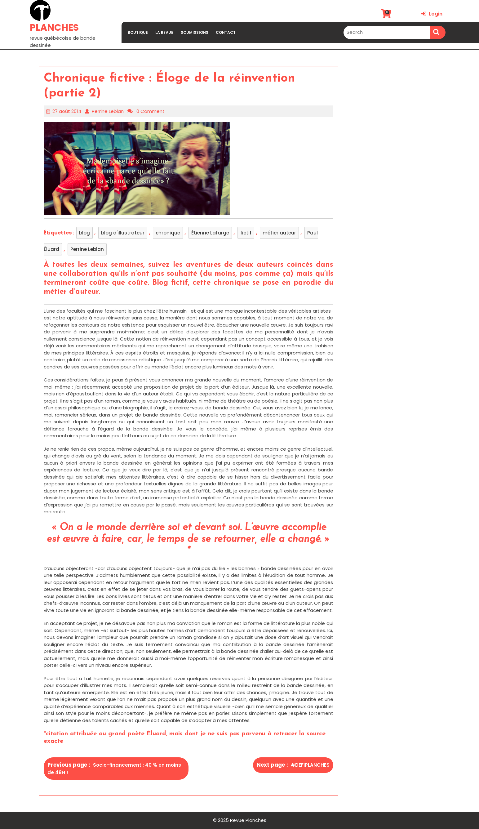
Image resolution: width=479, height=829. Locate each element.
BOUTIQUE (138, 32)
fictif (245, 233)
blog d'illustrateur (122, 233)
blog (84, 233)
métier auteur (279, 233)
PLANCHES (54, 27)
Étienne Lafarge (210, 233)
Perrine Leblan (108, 111)
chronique (168, 233)
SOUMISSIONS (194, 32)
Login (431, 13)
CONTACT (226, 32)
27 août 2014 (66, 111)
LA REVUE (164, 32)
